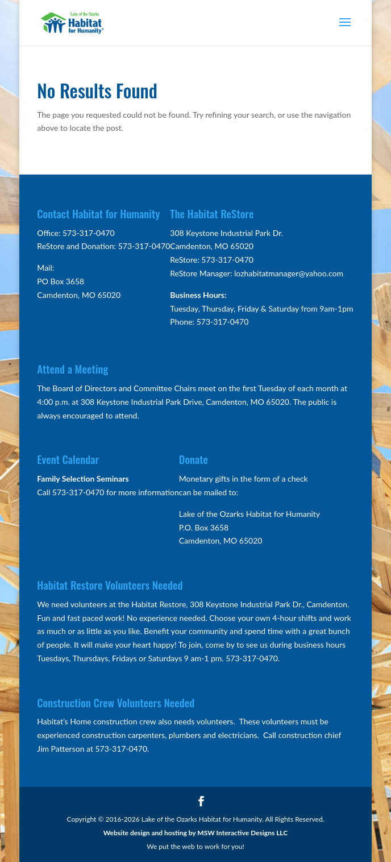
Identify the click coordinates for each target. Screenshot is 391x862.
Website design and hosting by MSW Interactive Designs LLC (195, 832)
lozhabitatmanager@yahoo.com (288, 273)
